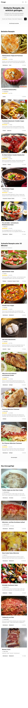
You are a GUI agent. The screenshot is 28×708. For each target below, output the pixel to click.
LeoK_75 (5, 555)
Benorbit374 (6, 587)
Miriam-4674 (6, 190)
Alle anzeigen (14, 457)
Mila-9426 (6, 651)
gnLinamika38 (6, 492)
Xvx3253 (5, 307)
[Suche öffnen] (26, 2)
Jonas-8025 (6, 619)
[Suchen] (25, 19)
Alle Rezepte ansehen (14, 23)
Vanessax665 (6, 122)
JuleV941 (5, 341)
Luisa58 (5, 445)
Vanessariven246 (7, 156)
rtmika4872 (6, 91)
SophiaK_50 (6, 377)
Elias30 (5, 57)
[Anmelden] (23, 2)
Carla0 (5, 273)
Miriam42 (5, 226)
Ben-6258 (6, 411)
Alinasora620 (6, 524)
